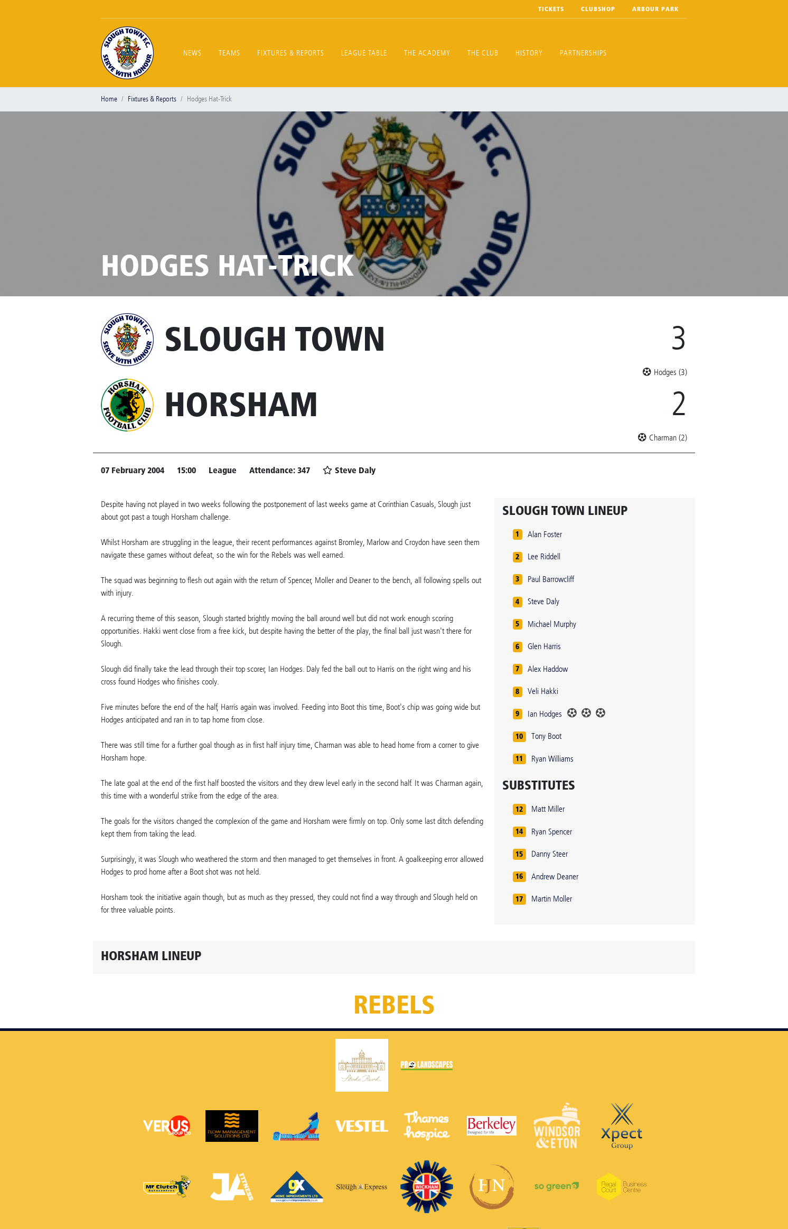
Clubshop (598, 9)
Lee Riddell (544, 556)
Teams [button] (229, 53)
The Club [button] (483, 53)
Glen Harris (544, 646)
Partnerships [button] (583, 53)
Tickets (551, 9)
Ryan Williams (552, 759)
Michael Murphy (552, 624)
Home (109, 99)
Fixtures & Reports (290, 53)
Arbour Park (655, 9)
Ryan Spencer (551, 832)
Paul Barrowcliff (551, 579)
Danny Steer (549, 854)
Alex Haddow (548, 669)
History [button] (529, 53)
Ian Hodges (545, 714)
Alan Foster (545, 534)
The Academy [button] (427, 53)
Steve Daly (543, 601)
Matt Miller (548, 809)
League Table (364, 53)
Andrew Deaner (554, 876)
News (192, 53)
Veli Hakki (543, 691)
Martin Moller (551, 899)
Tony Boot (546, 736)
